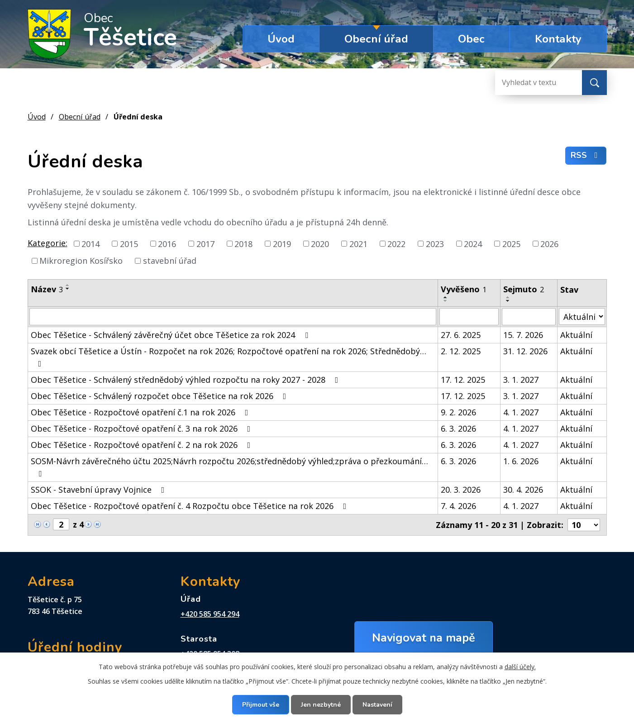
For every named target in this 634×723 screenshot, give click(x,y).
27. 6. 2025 (461, 334)
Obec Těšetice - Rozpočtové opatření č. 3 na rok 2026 (142, 428)
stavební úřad (169, 260)
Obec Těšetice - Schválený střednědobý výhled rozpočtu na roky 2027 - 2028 (186, 379)
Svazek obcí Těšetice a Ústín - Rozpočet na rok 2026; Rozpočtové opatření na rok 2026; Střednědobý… (228, 357)
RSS (586, 155)
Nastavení (377, 704)
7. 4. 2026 (458, 505)
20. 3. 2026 (461, 489)
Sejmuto (523, 289)
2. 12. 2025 (461, 351)
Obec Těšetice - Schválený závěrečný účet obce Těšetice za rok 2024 (171, 334)
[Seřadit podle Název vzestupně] (68, 285)
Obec (471, 39)
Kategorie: (47, 243)
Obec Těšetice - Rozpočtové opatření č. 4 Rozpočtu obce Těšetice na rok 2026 (190, 505)
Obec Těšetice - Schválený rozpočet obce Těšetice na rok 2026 (160, 395)
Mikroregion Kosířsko (81, 260)
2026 (549, 243)
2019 (282, 243)
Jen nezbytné (321, 704)
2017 (205, 243)
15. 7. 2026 (523, 334)
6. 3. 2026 (458, 428)
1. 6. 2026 (521, 461)
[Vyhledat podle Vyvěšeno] (468, 316)
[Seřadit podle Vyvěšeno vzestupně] (446, 297)
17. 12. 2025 (463, 379)
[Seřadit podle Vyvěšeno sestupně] (446, 301)
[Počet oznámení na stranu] (583, 524)
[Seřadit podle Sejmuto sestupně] (508, 301)
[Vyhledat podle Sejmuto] (529, 316)
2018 (243, 243)
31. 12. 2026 (525, 351)
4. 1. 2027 (521, 412)
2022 (396, 243)
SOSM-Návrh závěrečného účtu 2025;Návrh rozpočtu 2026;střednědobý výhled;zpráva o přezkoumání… (229, 467)
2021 (358, 243)
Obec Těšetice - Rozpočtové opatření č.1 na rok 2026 (141, 412)
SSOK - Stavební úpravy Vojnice (99, 489)
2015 (129, 243)
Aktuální (576, 334)
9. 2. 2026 (458, 412)
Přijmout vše (260, 704)
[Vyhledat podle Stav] (582, 316)
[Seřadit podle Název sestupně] (68, 288)
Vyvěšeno (463, 289)
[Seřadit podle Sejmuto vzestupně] (508, 297)
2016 (167, 243)
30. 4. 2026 (523, 489)
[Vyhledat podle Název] (233, 316)
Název (47, 289)
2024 (473, 243)
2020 (320, 243)
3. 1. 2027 (521, 379)
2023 (435, 243)
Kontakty (558, 39)
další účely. (520, 666)
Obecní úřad (376, 39)
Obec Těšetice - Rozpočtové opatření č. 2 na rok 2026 (142, 444)
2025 (511, 243)
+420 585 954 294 (210, 614)
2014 (90, 243)
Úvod (281, 39)
